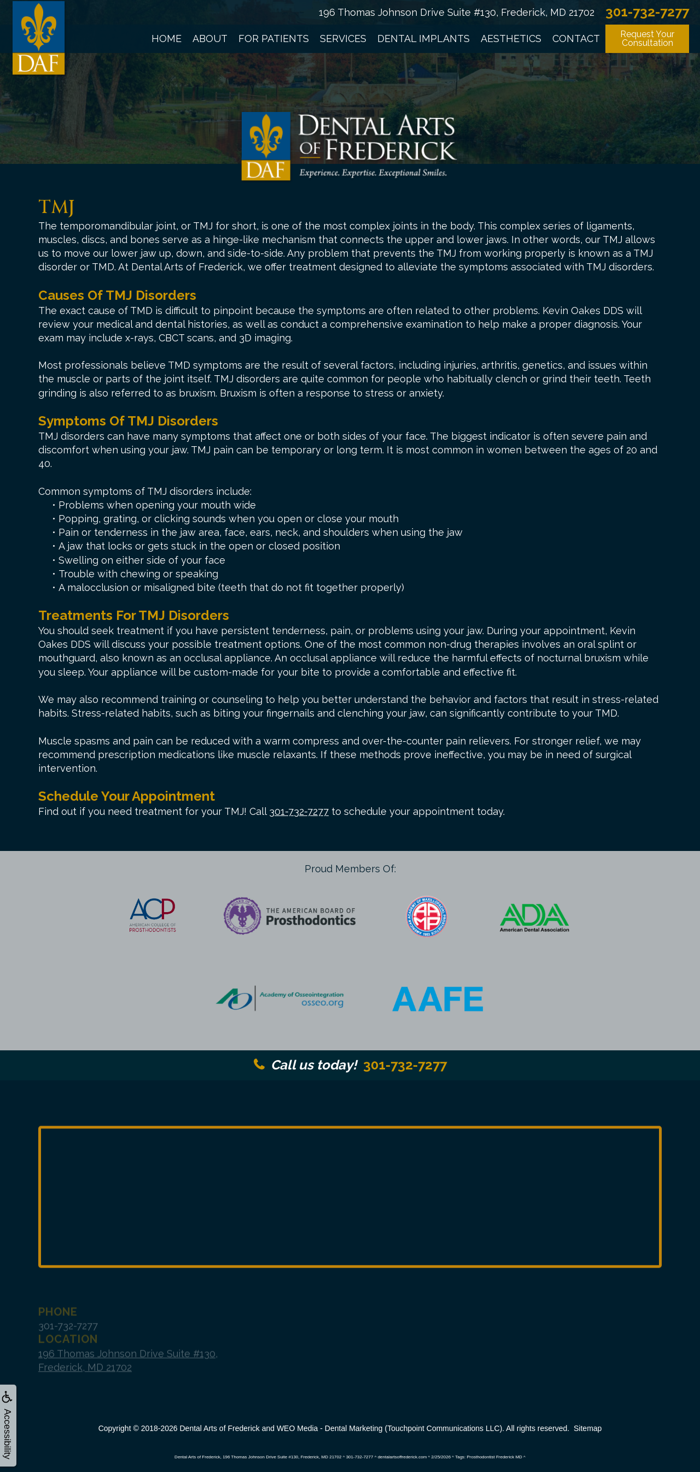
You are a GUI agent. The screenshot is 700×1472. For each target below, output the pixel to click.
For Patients (273, 38)
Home (166, 38)
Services (343, 38)
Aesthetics (511, 38)
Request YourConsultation (647, 38)
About (210, 38)
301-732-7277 (299, 811)
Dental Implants (423, 38)
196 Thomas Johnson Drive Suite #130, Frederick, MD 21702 (456, 12)
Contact (576, 38)
